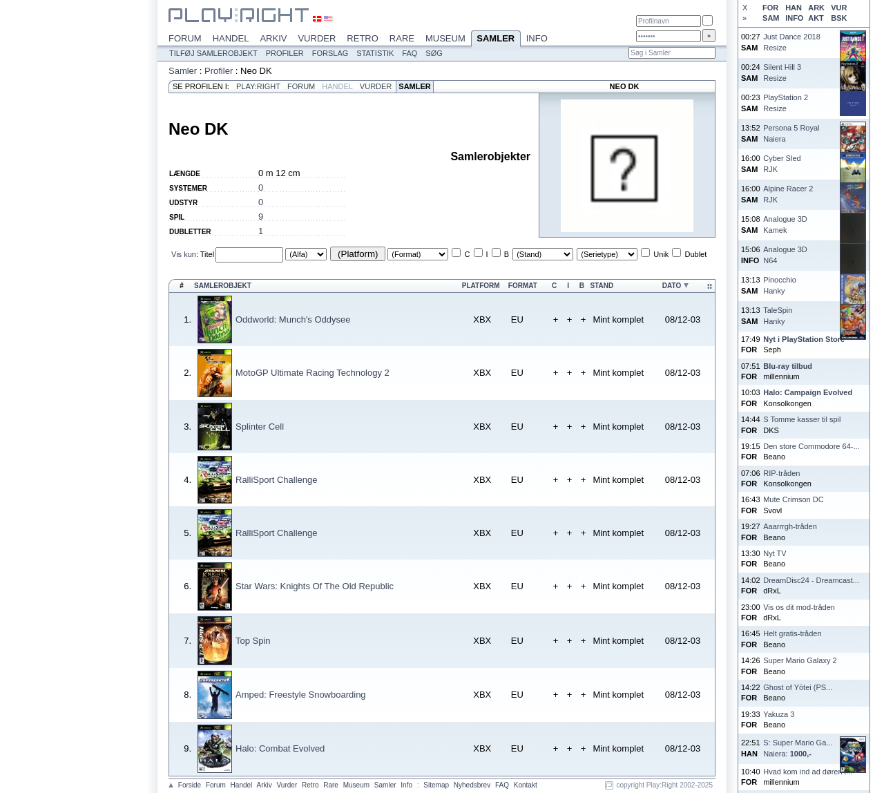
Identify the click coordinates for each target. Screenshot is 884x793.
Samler (496, 39)
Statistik (375, 53)
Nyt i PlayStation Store (804, 339)
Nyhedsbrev (472, 785)
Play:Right (258, 86)
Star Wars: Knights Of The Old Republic (315, 586)
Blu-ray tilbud (787, 366)
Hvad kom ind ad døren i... (807, 771)
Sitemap (436, 785)
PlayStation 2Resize (785, 102)
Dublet (695, 254)
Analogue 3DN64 (785, 254)
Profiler (285, 53)
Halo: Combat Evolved (280, 748)
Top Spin (253, 641)
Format (522, 285)
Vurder (317, 38)
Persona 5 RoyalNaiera (791, 133)
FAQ (409, 53)
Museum (445, 38)
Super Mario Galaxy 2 (799, 660)
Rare (402, 38)
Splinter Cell (260, 426)
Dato (671, 285)
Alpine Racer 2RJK (788, 193)
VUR (839, 7)
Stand (601, 285)
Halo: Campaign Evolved (807, 392)
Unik (661, 254)
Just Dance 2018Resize (791, 41)
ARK (816, 7)
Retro (362, 38)
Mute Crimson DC (793, 499)
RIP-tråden (781, 473)
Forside (189, 785)
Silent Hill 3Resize (782, 72)
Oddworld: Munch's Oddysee (293, 319)
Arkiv (273, 38)
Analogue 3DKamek (785, 224)
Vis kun (183, 254)
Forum (185, 38)
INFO (794, 18)
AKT (816, 18)
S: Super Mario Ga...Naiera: (797, 747)
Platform (481, 285)
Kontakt (525, 785)
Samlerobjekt (222, 285)
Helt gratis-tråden (792, 633)
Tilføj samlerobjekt (213, 53)
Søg (433, 53)
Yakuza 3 (778, 714)
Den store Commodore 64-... (811, 446)
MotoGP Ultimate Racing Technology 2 (313, 372)
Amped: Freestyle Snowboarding (301, 694)
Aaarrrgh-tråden (790, 526)
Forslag (330, 53)
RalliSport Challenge (277, 480)
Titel (207, 254)
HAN (793, 7)
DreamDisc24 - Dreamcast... (811, 580)
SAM (770, 18)
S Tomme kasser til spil (801, 419)
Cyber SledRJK (781, 163)
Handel (231, 38)
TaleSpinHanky (777, 315)
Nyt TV (774, 553)
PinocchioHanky (779, 285)
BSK (839, 18)
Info (537, 38)
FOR (770, 7)
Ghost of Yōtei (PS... (797, 687)
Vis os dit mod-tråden (799, 607)
